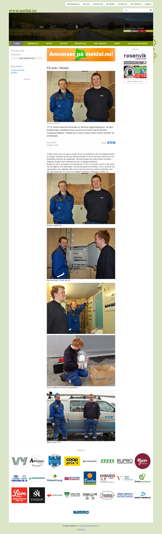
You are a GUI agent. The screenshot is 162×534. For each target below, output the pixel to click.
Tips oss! (86, 4)
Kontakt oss (122, 4)
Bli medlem (110, 4)
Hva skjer (15, 55)
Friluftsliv (80, 44)
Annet (117, 44)
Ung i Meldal (100, 44)
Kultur (63, 44)
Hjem (17, 44)
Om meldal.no (135, 4)
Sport (49, 44)
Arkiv (56, 145)
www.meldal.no (23, 10)
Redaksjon (81, 530)
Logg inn (148, 4)
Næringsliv (33, 44)
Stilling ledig (17, 51)
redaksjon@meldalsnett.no (88, 526)
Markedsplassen (73, 4)
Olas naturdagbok (137, 44)
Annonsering (98, 4)
